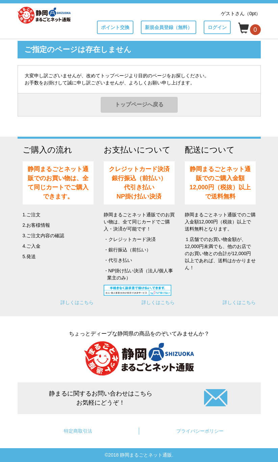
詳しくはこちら (77, 302)
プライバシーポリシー (200, 431)
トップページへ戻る (139, 104)
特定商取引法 (78, 431)
